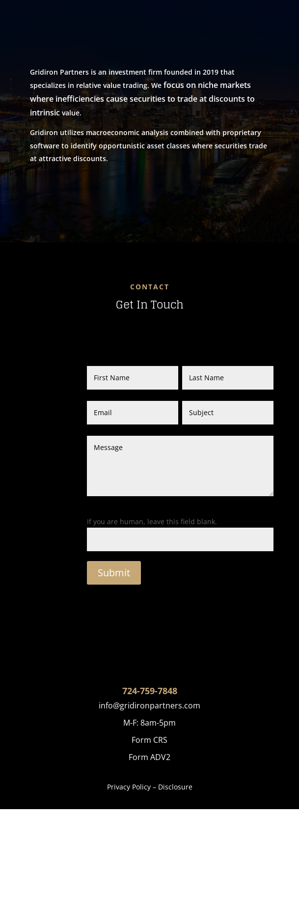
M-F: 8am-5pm (149, 722)
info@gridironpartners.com (149, 705)
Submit (114, 572)
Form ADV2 (149, 757)
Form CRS (149, 739)
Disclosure (175, 786)
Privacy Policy (129, 786)
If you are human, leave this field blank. (152, 521)
